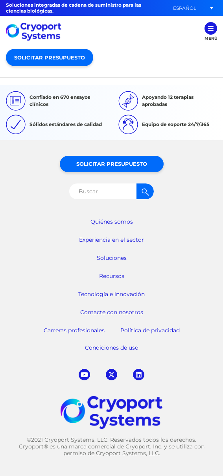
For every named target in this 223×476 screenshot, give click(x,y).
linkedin (138, 374)
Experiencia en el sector (111, 239)
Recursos (111, 276)
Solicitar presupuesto (49, 57)
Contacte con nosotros (111, 312)
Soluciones (112, 257)
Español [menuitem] (184, 8)
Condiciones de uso (111, 347)
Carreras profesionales (74, 330)
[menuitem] (184, 8)
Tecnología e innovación (111, 294)
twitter (111, 374)
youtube (84, 374)
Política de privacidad (150, 330)
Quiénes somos (111, 221)
